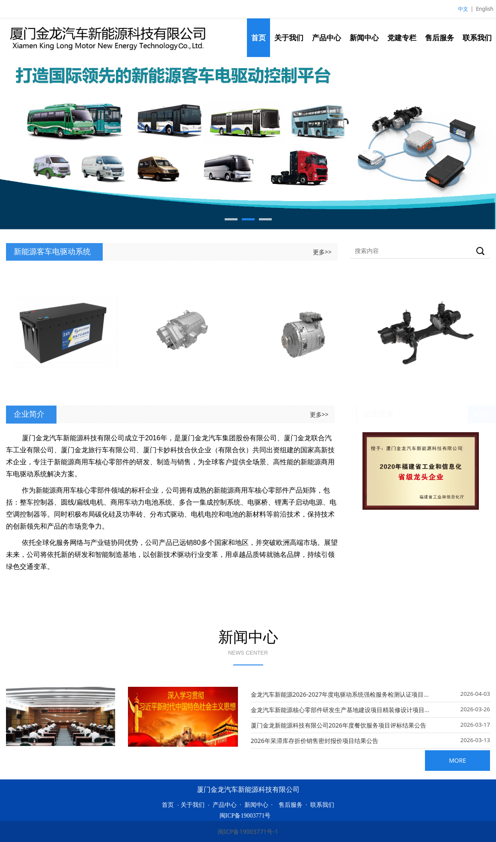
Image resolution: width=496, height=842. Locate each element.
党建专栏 (401, 37)
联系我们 (477, 37)
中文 (463, 8)
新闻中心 (364, 37)
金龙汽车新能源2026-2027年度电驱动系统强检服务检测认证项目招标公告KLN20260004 (369, 694)
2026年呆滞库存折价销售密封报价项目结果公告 (314, 741)
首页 (258, 37)
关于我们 (288, 37)
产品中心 (326, 37)
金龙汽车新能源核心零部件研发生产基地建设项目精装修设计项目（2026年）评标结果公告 (371, 710)
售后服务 (439, 37)
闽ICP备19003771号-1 (248, 831)
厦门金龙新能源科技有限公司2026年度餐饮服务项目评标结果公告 (338, 725)
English (484, 8)
